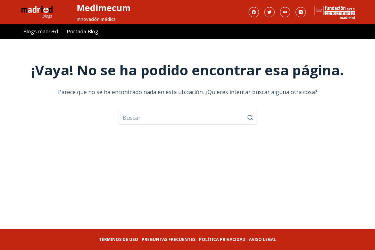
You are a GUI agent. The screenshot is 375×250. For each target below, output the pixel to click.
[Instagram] (300, 12)
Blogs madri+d (40, 31)
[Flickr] (285, 12)
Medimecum (104, 8)
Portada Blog (82, 31)
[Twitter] (269, 12)
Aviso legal (262, 239)
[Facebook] (254, 12)
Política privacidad (222, 239)
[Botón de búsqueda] (250, 118)
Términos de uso (118, 239)
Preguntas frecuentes (168, 239)
